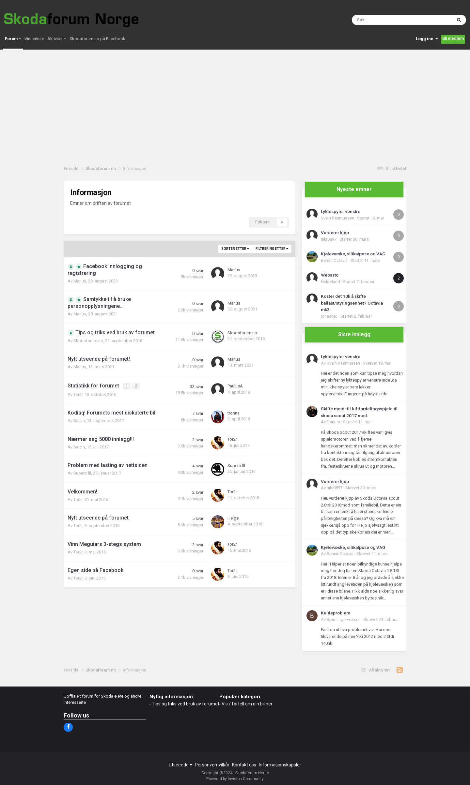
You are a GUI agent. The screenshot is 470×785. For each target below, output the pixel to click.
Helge (233, 517)
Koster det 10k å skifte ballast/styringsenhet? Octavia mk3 (352, 303)
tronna (233, 412)
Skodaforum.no (88, 340)
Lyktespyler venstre (340, 211)
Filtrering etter (272, 248)
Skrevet (377, 363)
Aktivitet (56, 51)
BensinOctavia (334, 260)
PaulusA (235, 385)
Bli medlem (453, 50)
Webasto (329, 275)
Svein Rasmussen (337, 218)
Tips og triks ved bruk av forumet (185, 703)
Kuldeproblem (335, 612)
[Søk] (378, 26)
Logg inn (427, 51)
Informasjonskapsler (280, 764)
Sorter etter (235, 248)
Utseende (180, 764)
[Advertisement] (235, 111)
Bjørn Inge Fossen (344, 619)
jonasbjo (329, 316)
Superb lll (82, 472)
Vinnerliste (34, 51)
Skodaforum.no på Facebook (97, 51)
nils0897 (329, 239)
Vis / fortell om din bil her (247, 703)
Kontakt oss (244, 764)
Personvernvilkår (212, 764)
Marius (79, 281)
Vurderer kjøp (335, 232)
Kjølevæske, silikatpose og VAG (353, 253)
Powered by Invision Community (235, 779)
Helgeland (330, 281)
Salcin (79, 419)
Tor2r (78, 393)
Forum (13, 51)
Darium (333, 421)
